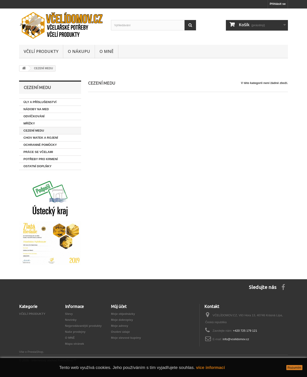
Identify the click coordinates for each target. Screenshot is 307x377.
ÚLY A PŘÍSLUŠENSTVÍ (40, 102)
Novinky (71, 320)
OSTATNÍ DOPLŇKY (37, 166)
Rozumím (294, 367)
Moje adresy (119, 326)
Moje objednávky (123, 314)
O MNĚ (106, 51)
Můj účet (119, 306)
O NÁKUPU (79, 51)
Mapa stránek (74, 343)
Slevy (69, 314)
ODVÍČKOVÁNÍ (34, 116)
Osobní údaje (120, 332)
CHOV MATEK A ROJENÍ (40, 137)
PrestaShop (35, 352)
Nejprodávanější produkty (83, 326)
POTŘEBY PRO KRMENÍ (40, 159)
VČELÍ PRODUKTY (41, 51)
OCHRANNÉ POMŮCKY (40, 145)
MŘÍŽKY (29, 123)
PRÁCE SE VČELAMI (38, 152)
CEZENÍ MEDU (33, 130)
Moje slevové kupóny (126, 338)
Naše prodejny (75, 332)
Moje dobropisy (122, 320)
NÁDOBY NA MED (36, 109)
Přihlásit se (278, 4)
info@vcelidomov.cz (236, 339)
